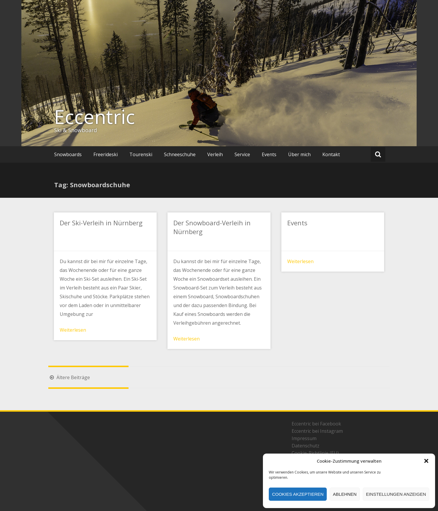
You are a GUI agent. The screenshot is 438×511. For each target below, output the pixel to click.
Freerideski (105, 154)
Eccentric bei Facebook (316, 423)
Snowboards (68, 154)
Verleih (215, 154)
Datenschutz (305, 445)
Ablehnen (345, 494)
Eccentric (94, 117)
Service (242, 154)
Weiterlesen (73, 330)
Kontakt (331, 154)
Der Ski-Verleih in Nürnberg (101, 222)
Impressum (304, 438)
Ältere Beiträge (69, 377)
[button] (426, 461)
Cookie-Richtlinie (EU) (315, 453)
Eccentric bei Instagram (317, 431)
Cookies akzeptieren (298, 494)
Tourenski (140, 154)
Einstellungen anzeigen (396, 494)
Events (269, 154)
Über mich (299, 154)
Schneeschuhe (180, 154)
